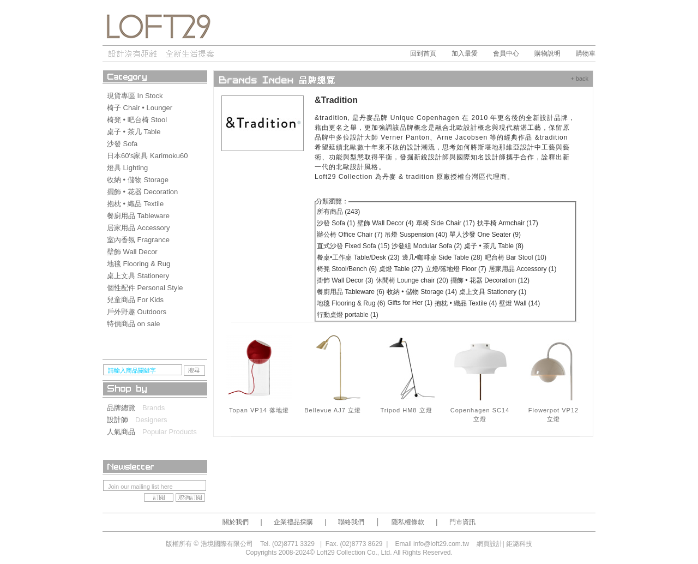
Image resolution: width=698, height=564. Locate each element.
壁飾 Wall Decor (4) (385, 223)
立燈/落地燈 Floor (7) (455, 269)
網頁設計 (490, 544)
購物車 (585, 53)
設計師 (121, 420)
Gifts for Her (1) (409, 303)
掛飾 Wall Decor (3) (345, 280)
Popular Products (169, 432)
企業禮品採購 (293, 522)
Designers (151, 420)
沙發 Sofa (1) (336, 223)
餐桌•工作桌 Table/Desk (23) (358, 257)
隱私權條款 (408, 522)
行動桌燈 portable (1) (347, 315)
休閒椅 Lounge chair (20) (412, 280)
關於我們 (235, 522)
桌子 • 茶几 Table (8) (494, 246)
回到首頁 (423, 53)
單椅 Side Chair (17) (445, 223)
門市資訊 (462, 522)
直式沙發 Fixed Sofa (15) (353, 246)
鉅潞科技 (519, 544)
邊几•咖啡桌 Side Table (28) (442, 257)
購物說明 (547, 53)
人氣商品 (124, 432)
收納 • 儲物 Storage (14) (422, 292)
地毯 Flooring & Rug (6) (351, 303)
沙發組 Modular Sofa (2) (427, 246)
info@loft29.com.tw (441, 544)
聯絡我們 (351, 522)
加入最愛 (465, 53)
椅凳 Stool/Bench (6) (347, 269)
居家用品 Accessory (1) (523, 269)
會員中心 (506, 53)
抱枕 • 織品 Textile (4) (466, 303)
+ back (579, 78)
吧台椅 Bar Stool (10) (515, 257)
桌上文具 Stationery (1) (492, 292)
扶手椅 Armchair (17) (507, 223)
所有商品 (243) (338, 211)
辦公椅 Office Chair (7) (349, 234)
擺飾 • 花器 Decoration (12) (489, 280)
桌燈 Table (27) (401, 269)
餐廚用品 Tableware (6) (350, 292)
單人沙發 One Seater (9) (485, 234)
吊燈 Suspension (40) (415, 234)
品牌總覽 (124, 408)
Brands (153, 408)
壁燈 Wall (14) (519, 303)
